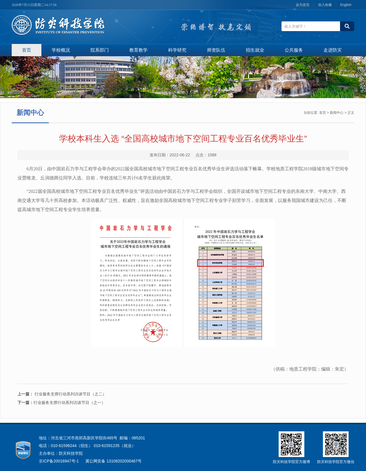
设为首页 (303, 5)
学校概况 (61, 50)
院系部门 (100, 50)
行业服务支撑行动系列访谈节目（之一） (61, 402)
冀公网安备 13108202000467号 (113, 461)
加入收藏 (325, 5)
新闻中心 (336, 113)
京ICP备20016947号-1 (59, 461)
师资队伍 (216, 50)
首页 (26, 50)
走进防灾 (332, 50)
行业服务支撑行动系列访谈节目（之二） (69, 394)
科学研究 (177, 50)
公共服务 (294, 50)
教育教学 (138, 50)
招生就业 (255, 50)
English (345, 5)
